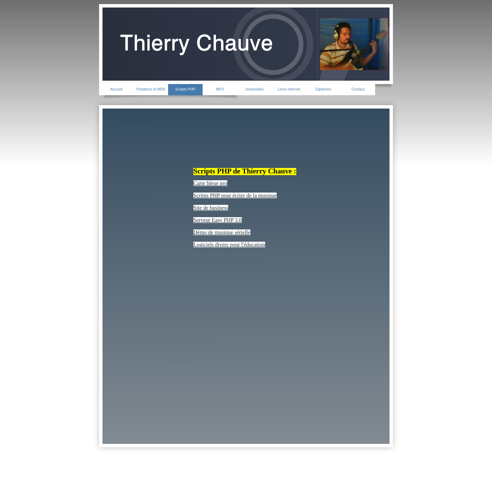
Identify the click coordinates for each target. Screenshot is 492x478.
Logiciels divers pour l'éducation (229, 245)
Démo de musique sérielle (221, 232)
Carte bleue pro (210, 183)
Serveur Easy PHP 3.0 (217, 220)
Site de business (210, 208)
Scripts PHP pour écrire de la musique (235, 195)
